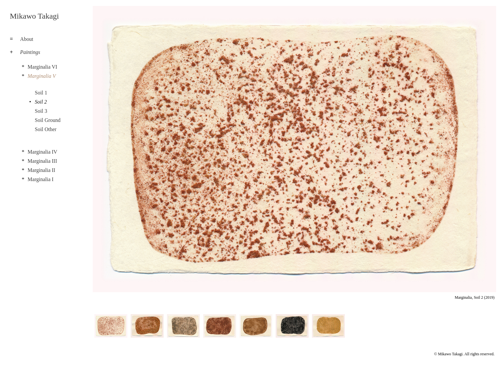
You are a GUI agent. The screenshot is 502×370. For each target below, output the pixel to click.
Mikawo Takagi (34, 16)
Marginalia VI (42, 67)
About (26, 39)
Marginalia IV (42, 152)
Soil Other (46, 129)
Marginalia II (42, 170)
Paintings (30, 52)
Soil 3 (41, 111)
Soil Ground (48, 120)
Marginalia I (41, 179)
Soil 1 (41, 92)
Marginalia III (42, 161)
